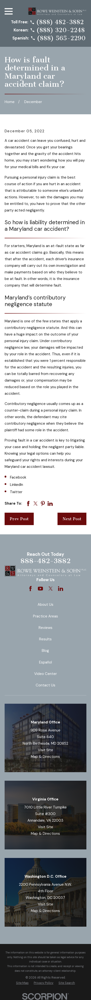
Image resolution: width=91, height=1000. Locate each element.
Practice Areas (45, 616)
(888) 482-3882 (60, 22)
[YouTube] (40, 588)
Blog (45, 650)
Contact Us (45, 685)
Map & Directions (45, 756)
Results (45, 639)
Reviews (45, 627)
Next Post (72, 519)
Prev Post (19, 519)
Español (45, 662)
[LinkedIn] (60, 588)
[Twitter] (50, 588)
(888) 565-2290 (61, 38)
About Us (45, 604)
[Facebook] (30, 588)
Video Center (45, 673)
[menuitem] (22, 983)
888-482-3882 (45, 561)
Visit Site (45, 750)
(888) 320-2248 (60, 30)
